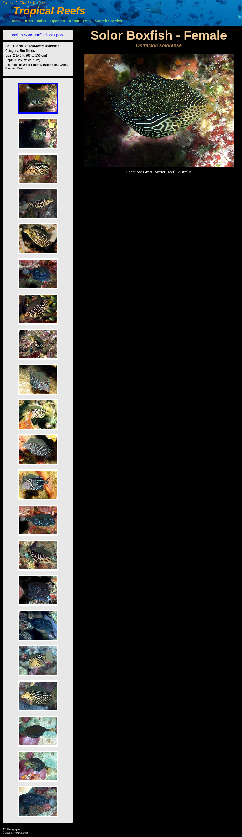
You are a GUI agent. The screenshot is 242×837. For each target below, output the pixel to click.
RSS (87, 21)
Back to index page (36, 35)
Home (15, 21)
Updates (57, 21)
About (74, 21)
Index (41, 21)
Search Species (108, 21)
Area (29, 21)
